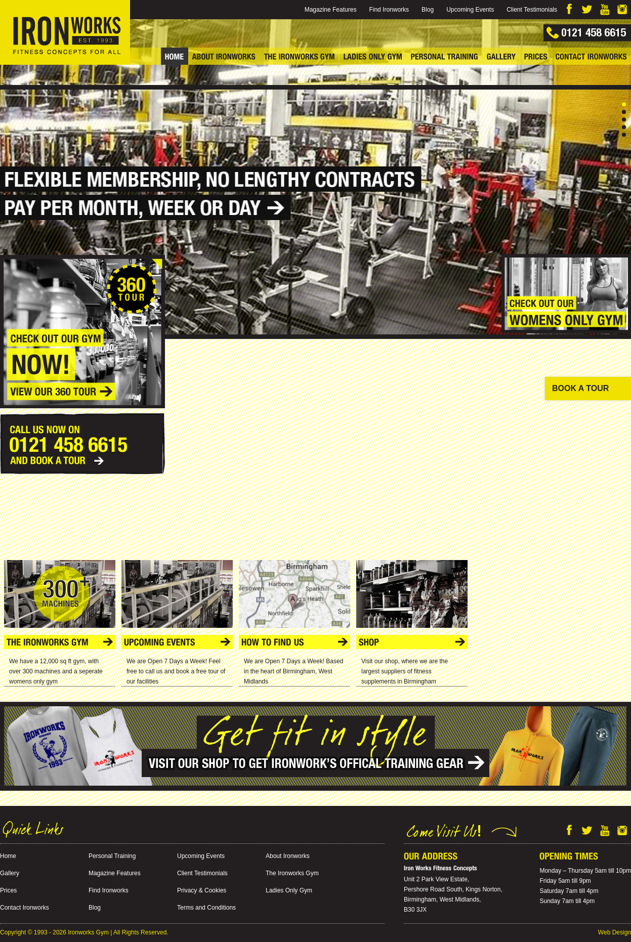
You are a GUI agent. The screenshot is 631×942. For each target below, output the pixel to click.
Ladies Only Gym (289, 890)
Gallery (9, 873)
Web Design (614, 932)
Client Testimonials (532, 9)
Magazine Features (331, 9)
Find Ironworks (389, 9)
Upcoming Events (470, 9)
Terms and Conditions (206, 907)
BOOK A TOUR (580, 388)
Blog (428, 9)
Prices (8, 890)
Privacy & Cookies (201, 890)
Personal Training (112, 856)
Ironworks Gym (88, 932)
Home (8, 856)
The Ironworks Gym (292, 873)
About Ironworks (288, 856)
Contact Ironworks (24, 907)
